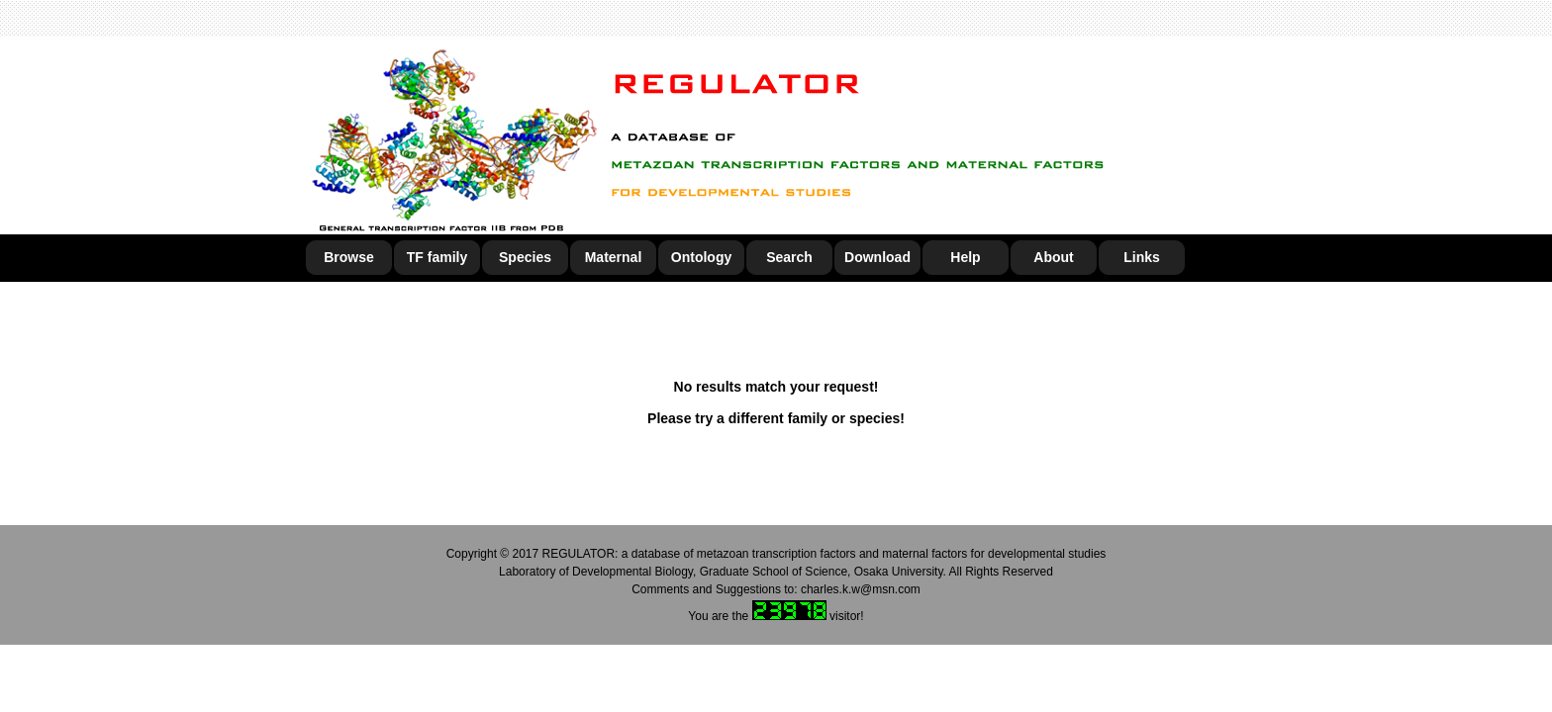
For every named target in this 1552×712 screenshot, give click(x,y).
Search (789, 257)
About (1053, 257)
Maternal (613, 257)
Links (1141, 257)
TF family (437, 257)
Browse (349, 257)
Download (877, 257)
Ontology (701, 257)
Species (525, 257)
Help (965, 257)
